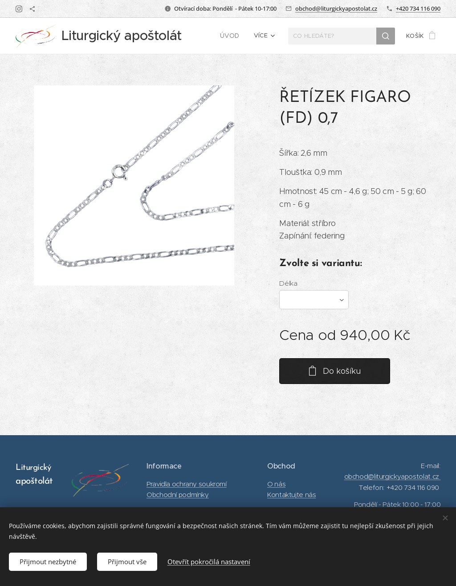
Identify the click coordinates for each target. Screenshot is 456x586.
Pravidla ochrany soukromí (187, 483)
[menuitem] (232, 36)
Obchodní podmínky (178, 494)
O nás (276, 483)
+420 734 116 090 (418, 8)
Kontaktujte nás (291, 494)
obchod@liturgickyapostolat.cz (336, 8)
